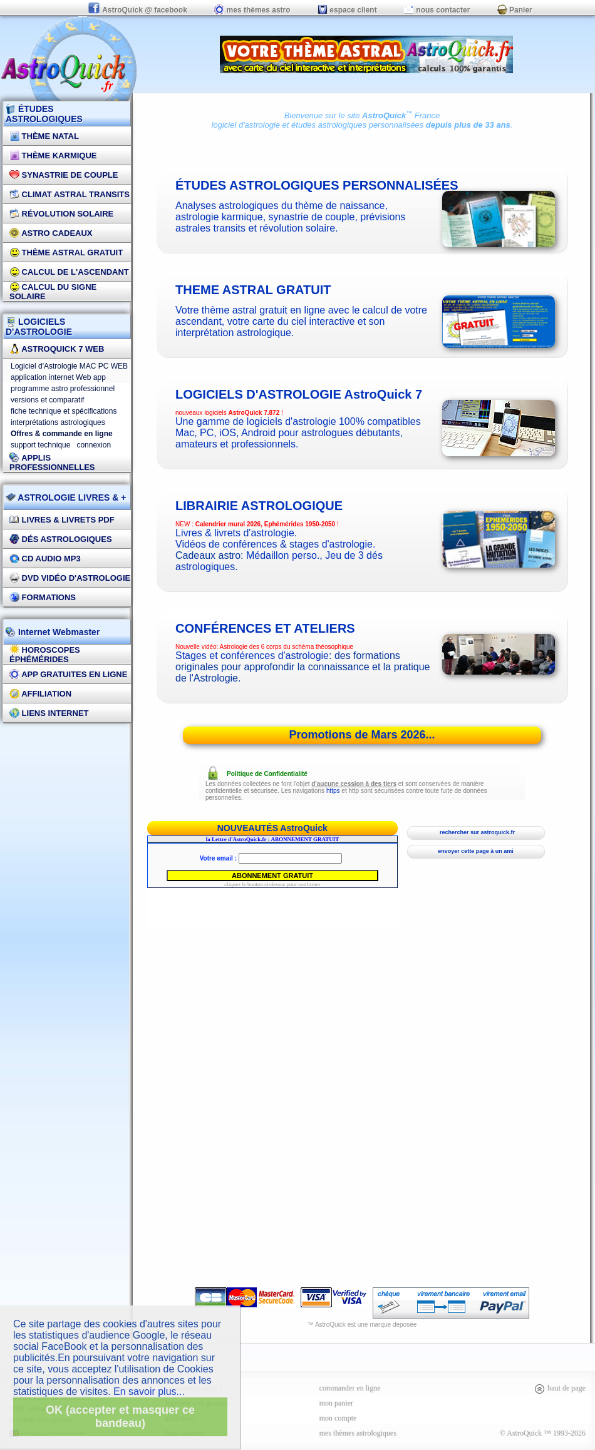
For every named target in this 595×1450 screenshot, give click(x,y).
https (333, 790)
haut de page (560, 1388)
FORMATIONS (42, 597)
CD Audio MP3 (45, 558)
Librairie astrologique (259, 506)
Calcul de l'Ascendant (69, 272)
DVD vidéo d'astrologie (69, 578)
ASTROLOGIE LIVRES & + (66, 498)
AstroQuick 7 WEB (56, 349)
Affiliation (40, 693)
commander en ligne (350, 1388)
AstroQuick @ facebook (138, 10)
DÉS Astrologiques (60, 539)
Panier (514, 10)
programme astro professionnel (63, 388)
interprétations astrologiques (58, 422)
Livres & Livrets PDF (62, 519)
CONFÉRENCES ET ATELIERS (265, 628)
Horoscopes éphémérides (44, 654)
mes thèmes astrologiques (357, 1433)
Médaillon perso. (282, 555)
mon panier (336, 1403)
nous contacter (437, 10)
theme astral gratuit (253, 290)
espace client (347, 10)
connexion (93, 445)
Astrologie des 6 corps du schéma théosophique (286, 646)
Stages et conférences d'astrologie (252, 655)
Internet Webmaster (58, 632)
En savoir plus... (149, 1391)
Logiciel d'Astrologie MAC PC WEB (69, 366)
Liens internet (49, 713)
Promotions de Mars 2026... (362, 734)
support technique (40, 445)
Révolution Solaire (61, 213)
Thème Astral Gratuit (66, 252)
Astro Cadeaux (51, 233)
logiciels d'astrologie (298, 394)
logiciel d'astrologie (246, 125)
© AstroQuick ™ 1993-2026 (543, 1433)
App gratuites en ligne (68, 674)
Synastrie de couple (63, 175)
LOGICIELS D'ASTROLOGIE (39, 327)
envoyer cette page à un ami (476, 851)
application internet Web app (58, 377)
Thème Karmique (53, 155)
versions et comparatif (47, 400)
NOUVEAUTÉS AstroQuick (272, 828)
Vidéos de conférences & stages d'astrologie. (275, 544)
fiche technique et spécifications (63, 411)
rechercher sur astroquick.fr (476, 832)
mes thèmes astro (252, 10)
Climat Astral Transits (69, 194)
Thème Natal (44, 136)
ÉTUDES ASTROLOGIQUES (44, 114)
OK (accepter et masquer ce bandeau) (120, 1416)
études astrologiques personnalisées (357, 125)
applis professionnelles (52, 462)
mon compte (338, 1418)
